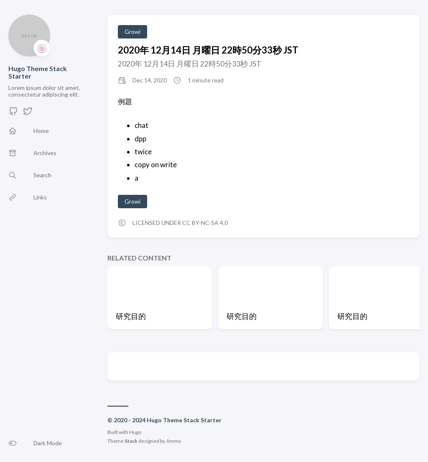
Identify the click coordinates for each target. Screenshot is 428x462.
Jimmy (173, 441)
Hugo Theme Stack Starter (37, 72)
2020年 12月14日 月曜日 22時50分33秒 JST (208, 50)
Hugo (135, 432)
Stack (131, 441)
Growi (132, 31)
